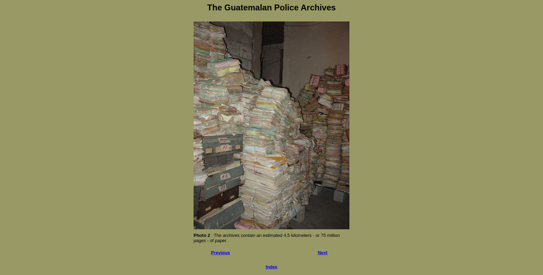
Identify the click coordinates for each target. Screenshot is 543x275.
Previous (220, 252)
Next (322, 252)
